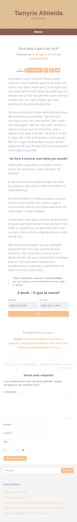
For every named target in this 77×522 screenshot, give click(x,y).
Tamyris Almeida (38, 13)
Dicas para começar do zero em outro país (27, 513)
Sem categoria (45, 332)
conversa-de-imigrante (36, 339)
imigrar (25, 343)
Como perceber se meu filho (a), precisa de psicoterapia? (34, 508)
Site (6, 441)
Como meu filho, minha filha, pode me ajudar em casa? (33, 502)
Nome (8, 424)
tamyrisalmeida (38, 58)
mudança (22, 347)
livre (51, 343)
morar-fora (61, 343)
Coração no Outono (14, 497)
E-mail (8, 433)
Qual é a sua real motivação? (20, 364)
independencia (39, 343)
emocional (57, 339)
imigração (14, 343)
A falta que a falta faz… (16, 492)
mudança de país (38, 347)
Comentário (10, 391)
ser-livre (55, 347)
